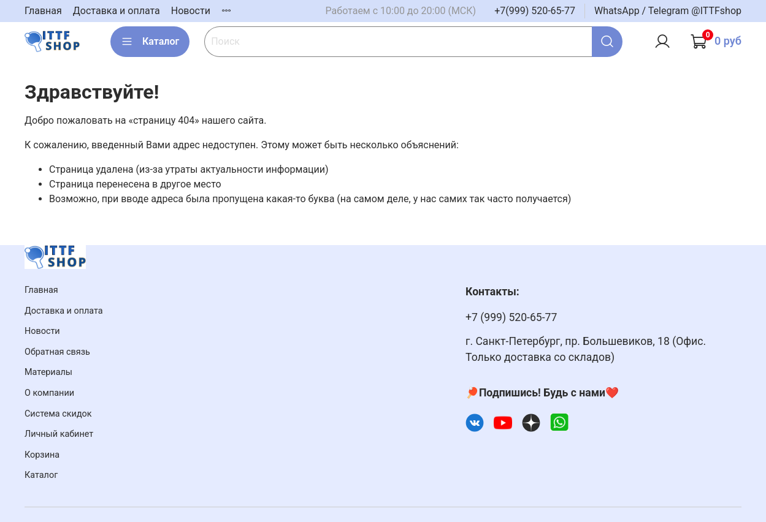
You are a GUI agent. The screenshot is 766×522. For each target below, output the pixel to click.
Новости (190, 11)
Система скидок (58, 414)
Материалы (48, 372)
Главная (43, 11)
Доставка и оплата (116, 11)
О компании (49, 393)
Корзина (42, 455)
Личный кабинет (59, 434)
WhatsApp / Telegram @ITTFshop (667, 11)
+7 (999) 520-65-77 (511, 317)
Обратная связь (57, 352)
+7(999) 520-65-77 (534, 11)
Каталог (150, 42)
